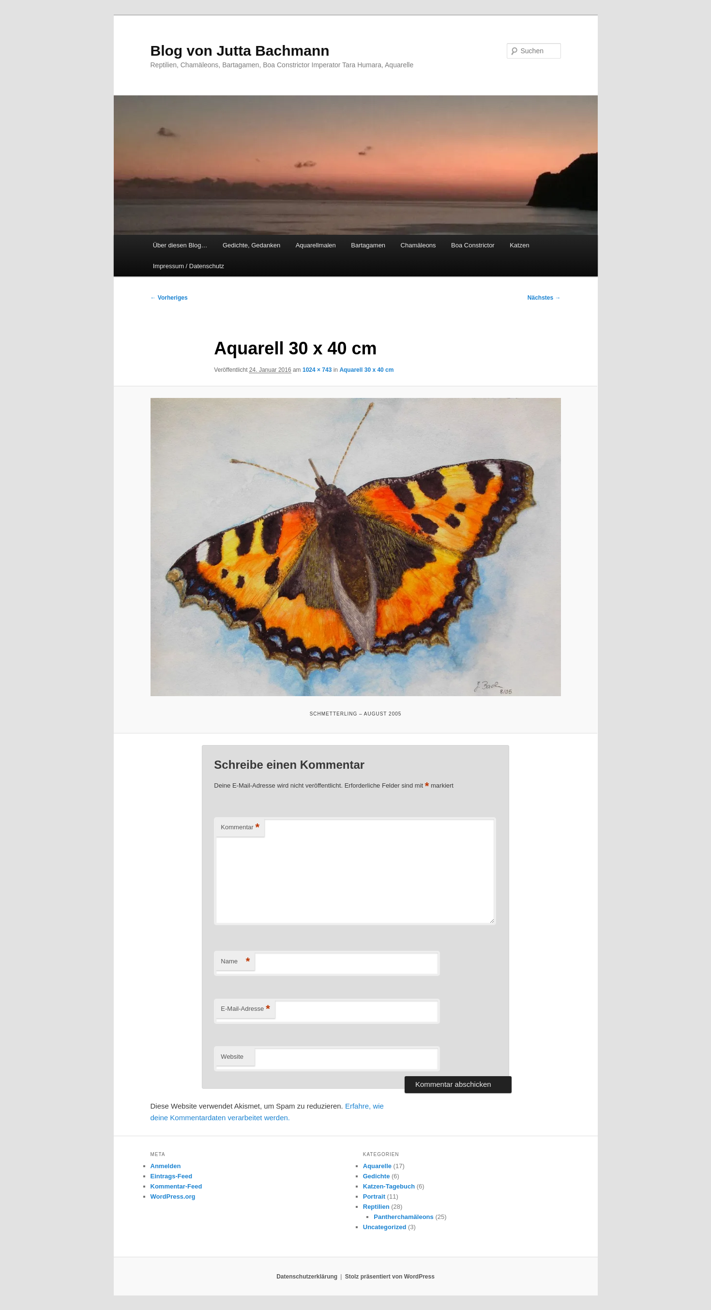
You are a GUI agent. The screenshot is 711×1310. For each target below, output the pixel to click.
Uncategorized (385, 1227)
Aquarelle (377, 1166)
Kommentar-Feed (176, 1186)
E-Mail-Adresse (245, 1009)
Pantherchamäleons (404, 1216)
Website (232, 1056)
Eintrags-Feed (172, 1176)
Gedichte (376, 1176)
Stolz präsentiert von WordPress (390, 1276)
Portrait (374, 1196)
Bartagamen (368, 245)
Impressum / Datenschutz (188, 266)
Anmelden (166, 1166)
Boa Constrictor (473, 245)
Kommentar (240, 828)
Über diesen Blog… (180, 245)
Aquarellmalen (316, 245)
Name (235, 962)
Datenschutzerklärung (306, 1276)
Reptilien (376, 1206)
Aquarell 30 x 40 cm (366, 369)
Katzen (519, 245)
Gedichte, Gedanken (251, 245)
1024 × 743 (317, 369)
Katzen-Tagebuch (389, 1186)
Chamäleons (418, 245)
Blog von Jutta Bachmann (240, 51)
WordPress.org (173, 1196)
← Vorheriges (169, 297)
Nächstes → (544, 297)
